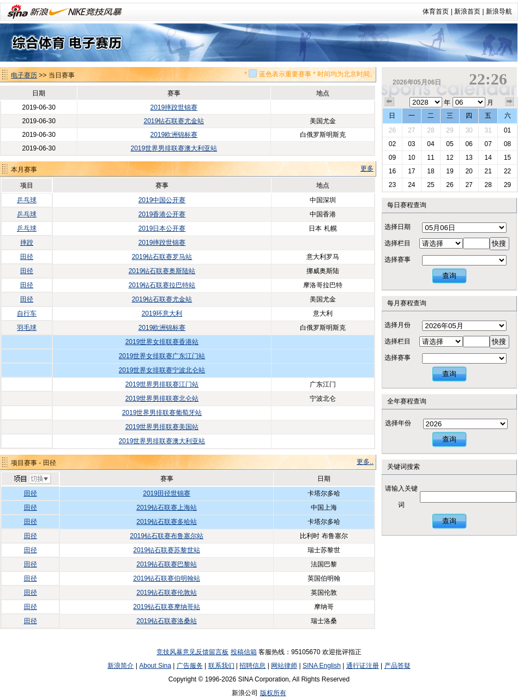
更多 (367, 168)
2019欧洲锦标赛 (173, 134)
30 (468, 130)
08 (507, 144)
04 (430, 144)
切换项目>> (32, 479)
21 (487, 171)
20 (468, 171)
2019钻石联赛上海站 (166, 507)
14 (487, 157)
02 (392, 144)
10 (411, 157)
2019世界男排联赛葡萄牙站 (162, 413)
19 (449, 171)
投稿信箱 (244, 652)
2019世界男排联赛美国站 (162, 427)
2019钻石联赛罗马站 (162, 257)
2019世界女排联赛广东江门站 (162, 356)
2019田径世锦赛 (166, 493)
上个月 (389, 102)
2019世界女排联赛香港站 (162, 342)
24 (411, 185)
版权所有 (273, 693)
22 (507, 171)
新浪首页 (467, 11)
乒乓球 (27, 200)
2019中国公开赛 (162, 200)
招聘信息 (252, 665)
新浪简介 (120, 665)
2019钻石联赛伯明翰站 (166, 578)
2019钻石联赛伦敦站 (166, 592)
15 (507, 157)
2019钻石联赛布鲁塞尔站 (166, 536)
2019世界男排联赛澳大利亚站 (173, 148)
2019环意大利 (162, 313)
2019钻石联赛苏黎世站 (166, 550)
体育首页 (436, 11)
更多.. (365, 462)
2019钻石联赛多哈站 (166, 522)
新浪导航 (499, 11)
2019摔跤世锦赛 (173, 107)
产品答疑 (397, 665)
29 (449, 130)
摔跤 (26, 242)
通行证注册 (362, 665)
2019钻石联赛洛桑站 (166, 621)
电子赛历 (24, 75)
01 (507, 130)
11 (430, 157)
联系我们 (221, 665)
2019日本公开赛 (162, 228)
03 (411, 144)
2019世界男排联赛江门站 (162, 384)
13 (468, 157)
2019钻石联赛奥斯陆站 (162, 271)
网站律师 (284, 665)
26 (392, 130)
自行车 (27, 313)
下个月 (510, 102)
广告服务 (190, 665)
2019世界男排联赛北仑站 (162, 398)
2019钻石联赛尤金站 (173, 121)
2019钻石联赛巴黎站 (166, 564)
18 (430, 171)
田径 (26, 257)
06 (468, 144)
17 (411, 171)
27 (411, 130)
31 (487, 130)
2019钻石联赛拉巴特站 (162, 285)
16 (392, 171)
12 (449, 157)
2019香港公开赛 (162, 214)
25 (430, 185)
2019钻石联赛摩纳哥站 (166, 607)
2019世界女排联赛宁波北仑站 (162, 370)
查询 (449, 275)
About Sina (155, 665)
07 (487, 144)
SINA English (322, 665)
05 (449, 144)
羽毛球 (27, 327)
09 (392, 157)
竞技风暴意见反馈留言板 (192, 652)
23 (392, 185)
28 (430, 130)
